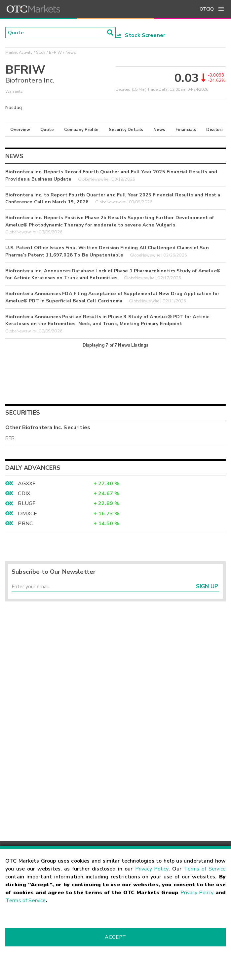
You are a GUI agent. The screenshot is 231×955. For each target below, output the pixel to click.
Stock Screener (141, 35)
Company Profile (81, 130)
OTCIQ (207, 9)
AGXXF (26, 483)
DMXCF (27, 513)
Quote (47, 130)
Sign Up (207, 587)
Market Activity (18, 52)
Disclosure (217, 130)
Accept (115, 937)
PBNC (25, 523)
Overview (20, 130)
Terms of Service (205, 868)
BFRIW (55, 52)
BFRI (10, 438)
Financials (185, 130)
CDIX (24, 493)
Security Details (126, 130)
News (159, 130)
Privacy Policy (152, 868)
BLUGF (26, 503)
